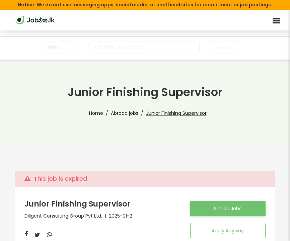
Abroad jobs (125, 113)
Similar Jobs (227, 208)
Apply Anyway (227, 230)
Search (223, 47)
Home (100, 113)
